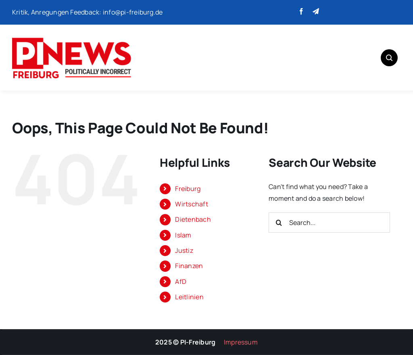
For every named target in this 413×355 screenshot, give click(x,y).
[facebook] (301, 11)
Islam (183, 235)
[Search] (279, 222)
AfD (180, 281)
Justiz (184, 250)
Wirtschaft (191, 204)
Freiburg (187, 188)
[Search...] (329, 222)
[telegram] (316, 11)
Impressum (241, 342)
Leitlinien (189, 296)
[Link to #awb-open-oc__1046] (389, 57)
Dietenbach (193, 219)
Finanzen (189, 265)
